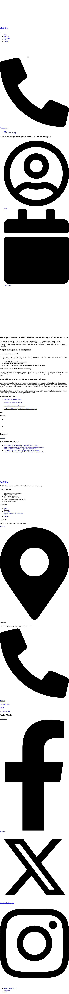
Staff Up (4, 28)
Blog (5, 39)
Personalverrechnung (10, 132)
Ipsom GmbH (16, 985)
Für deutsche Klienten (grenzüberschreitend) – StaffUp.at (20, 409)
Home (5, 35)
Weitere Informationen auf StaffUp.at (14, 406)
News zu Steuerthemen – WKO (13, 402)
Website (2, 985)
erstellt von (8, 985)
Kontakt (6, 41)
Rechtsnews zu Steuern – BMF (12, 399)
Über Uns (6, 36)
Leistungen (7, 38)
